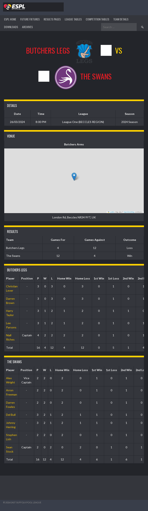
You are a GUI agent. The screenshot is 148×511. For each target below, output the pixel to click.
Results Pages (52, 19)
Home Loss (82, 278)
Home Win (64, 278)
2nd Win (128, 278)
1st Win (99, 278)
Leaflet (111, 212)
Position (27, 278)
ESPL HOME (10, 19)
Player (10, 278)
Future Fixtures (30, 19)
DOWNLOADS (11, 27)
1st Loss (113, 278)
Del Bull (11, 414)
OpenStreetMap (129, 212)
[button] (74, 176)
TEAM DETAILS (120, 19)
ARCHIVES (27, 27)
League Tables (73, 19)
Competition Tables (97, 19)
